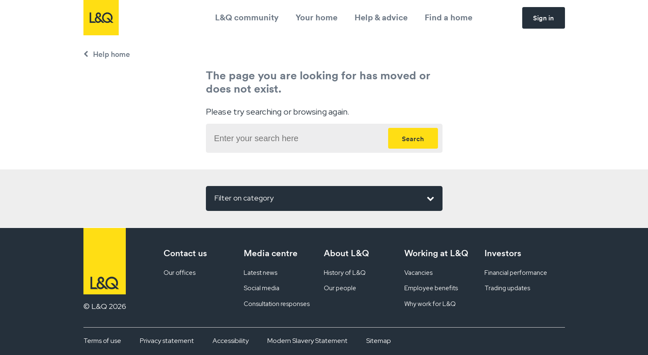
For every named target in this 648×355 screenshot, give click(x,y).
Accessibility (231, 340)
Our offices (180, 273)
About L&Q (346, 253)
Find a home (448, 17)
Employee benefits (431, 288)
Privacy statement (167, 340)
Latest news (260, 273)
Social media (261, 288)
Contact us (185, 253)
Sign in (543, 18)
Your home (316, 17)
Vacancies (418, 273)
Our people (340, 288)
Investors (502, 253)
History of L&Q (345, 273)
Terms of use (102, 340)
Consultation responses (277, 304)
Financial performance (515, 273)
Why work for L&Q (430, 304)
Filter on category (324, 198)
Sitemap (378, 340)
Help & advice (381, 17)
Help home (111, 54)
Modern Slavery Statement (307, 340)
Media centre (271, 253)
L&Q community (247, 17)
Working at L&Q (436, 253)
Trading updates (507, 288)
